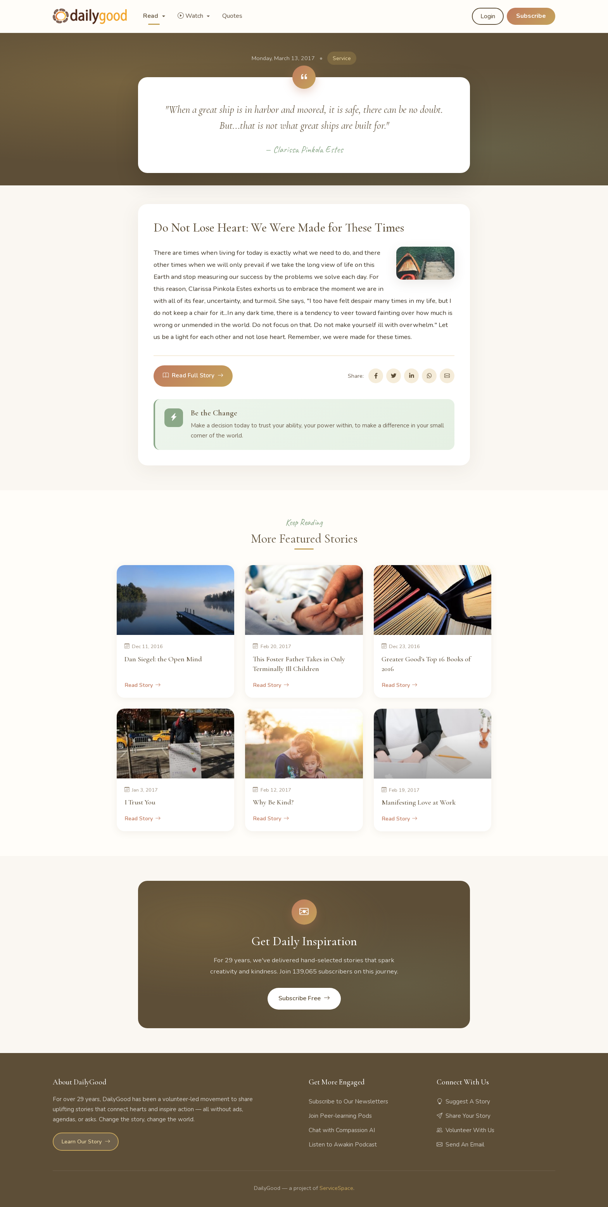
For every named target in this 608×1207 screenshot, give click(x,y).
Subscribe (531, 16)
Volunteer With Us (465, 1130)
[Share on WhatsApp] (429, 375)
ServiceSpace (336, 1188)
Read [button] (151, 16)
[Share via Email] (447, 375)
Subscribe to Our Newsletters (348, 1101)
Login (487, 16)
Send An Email (460, 1144)
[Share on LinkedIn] (411, 375)
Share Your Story (464, 1116)
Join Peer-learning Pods (340, 1116)
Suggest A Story (463, 1101)
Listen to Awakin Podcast (343, 1144)
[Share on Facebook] (375, 375)
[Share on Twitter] (393, 375)
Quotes (232, 16)
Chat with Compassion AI (342, 1130)
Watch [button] (191, 16)
